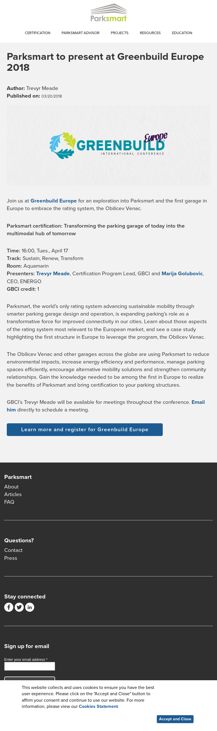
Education (182, 33)
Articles (13, 494)
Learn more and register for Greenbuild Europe (85, 429)
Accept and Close (175, 720)
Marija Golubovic (182, 273)
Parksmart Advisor (80, 33)
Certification (37, 33)
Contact (13, 550)
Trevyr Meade (53, 273)
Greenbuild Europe (54, 201)
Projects (120, 33)
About (11, 487)
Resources (150, 33)
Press (10, 558)
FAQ (9, 502)
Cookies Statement (98, 708)
